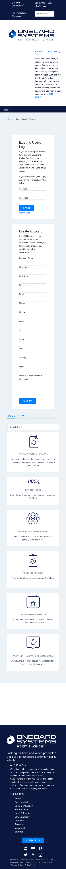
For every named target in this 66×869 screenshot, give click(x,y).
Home (10, 119)
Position (22, 285)
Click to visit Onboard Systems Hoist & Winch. (31, 758)
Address (23, 321)
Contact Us (33, 840)
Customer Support (24, 805)
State (21, 339)
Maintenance (21, 809)
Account (19, 824)
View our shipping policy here (34, 788)
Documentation (22, 802)
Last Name (24, 276)
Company (19, 820)
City (21, 330)
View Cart (20, 828)
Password (23, 197)
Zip (20, 348)
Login (21, 366)
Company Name (26, 258)
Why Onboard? (22, 817)
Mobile (22, 312)
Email (21, 294)
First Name (24, 267)
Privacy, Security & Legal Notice (37, 862)
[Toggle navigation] (6, 109)
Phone (22, 303)
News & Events (22, 813)
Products (19, 798)
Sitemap (19, 831)
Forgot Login (24, 212)
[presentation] (42, 392)
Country (22, 357)
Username (24, 188)
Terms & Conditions (27, 865)
